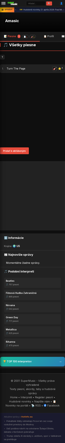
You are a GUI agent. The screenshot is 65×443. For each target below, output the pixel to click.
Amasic (12, 20)
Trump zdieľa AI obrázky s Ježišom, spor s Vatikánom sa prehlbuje (32, 438)
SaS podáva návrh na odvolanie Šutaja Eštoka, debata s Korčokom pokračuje (29, 430)
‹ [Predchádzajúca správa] (15, 9)
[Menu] (3, 3)
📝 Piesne (20, 36)
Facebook (51, 405)
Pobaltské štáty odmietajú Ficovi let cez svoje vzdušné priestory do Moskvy (28, 423)
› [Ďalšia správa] (63, 9)
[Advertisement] (32, 110)
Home (14, 397)
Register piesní (44, 397)
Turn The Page (16, 68)
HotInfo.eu (27, 416)
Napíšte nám (42, 401)
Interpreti (26, 397)
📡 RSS (36, 405)
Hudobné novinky (20, 401)
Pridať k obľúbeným (14, 150)
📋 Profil (49, 36)
